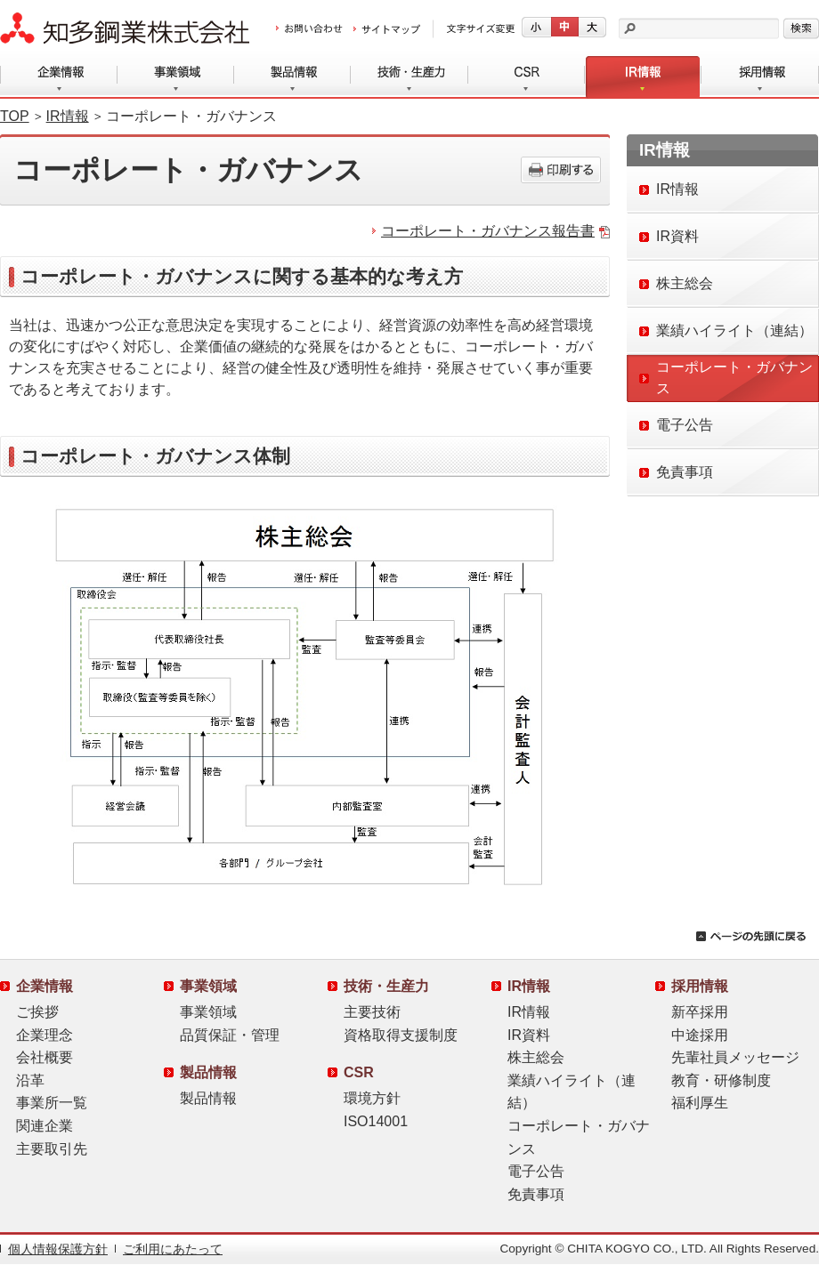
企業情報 (59, 77)
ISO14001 (376, 1121)
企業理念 (44, 1035)
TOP (14, 116)
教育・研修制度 (721, 1080)
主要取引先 (51, 1148)
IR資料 (528, 1035)
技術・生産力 (409, 77)
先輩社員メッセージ (735, 1057)
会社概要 (44, 1057)
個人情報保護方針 (58, 1249)
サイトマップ (386, 30)
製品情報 (292, 77)
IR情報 (643, 77)
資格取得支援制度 (401, 1035)
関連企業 (44, 1125)
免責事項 (535, 1194)
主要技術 (372, 1011)
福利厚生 (699, 1102)
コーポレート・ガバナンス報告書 (488, 230)
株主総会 (535, 1057)
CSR (526, 77)
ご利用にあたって (173, 1249)
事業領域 (176, 77)
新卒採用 (699, 1011)
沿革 (30, 1080)
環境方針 (372, 1098)
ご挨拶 (37, 1011)
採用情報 (760, 77)
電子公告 (535, 1171)
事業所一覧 (51, 1102)
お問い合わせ (309, 30)
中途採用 (699, 1035)
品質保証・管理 (230, 1035)
